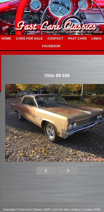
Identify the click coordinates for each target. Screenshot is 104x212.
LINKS (96, 38)
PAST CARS (77, 38)
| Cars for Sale (60, 209)
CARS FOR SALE (29, 38)
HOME (6, 38)
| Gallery (75, 209)
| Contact (87, 209)
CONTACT (55, 38)
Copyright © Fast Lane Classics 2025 (27, 209)
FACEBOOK (51, 46)
